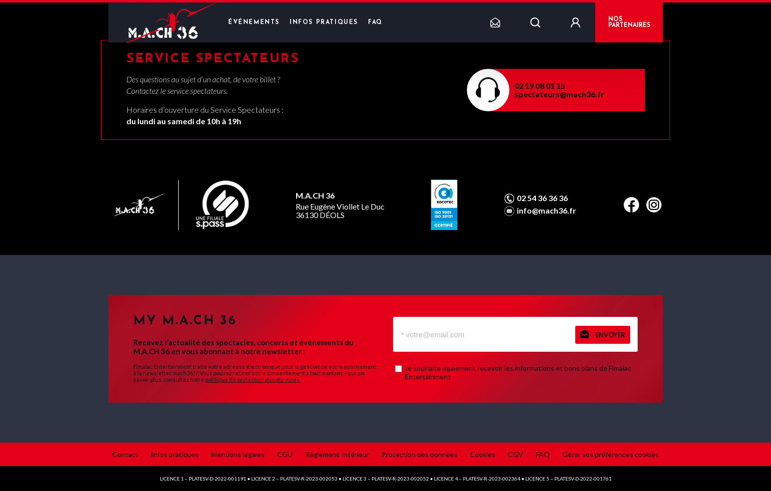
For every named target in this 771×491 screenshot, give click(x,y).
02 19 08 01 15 (539, 85)
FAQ (375, 22)
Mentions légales (238, 454)
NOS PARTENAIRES (629, 22)
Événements (254, 22)
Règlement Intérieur (337, 454)
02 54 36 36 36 (542, 198)
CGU (285, 454)
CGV (515, 454)
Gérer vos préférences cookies (610, 454)
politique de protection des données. (253, 379)
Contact (125, 454)
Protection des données (419, 454)
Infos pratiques (324, 22)
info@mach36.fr (546, 210)
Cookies (482, 454)
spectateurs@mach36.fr (559, 94)
